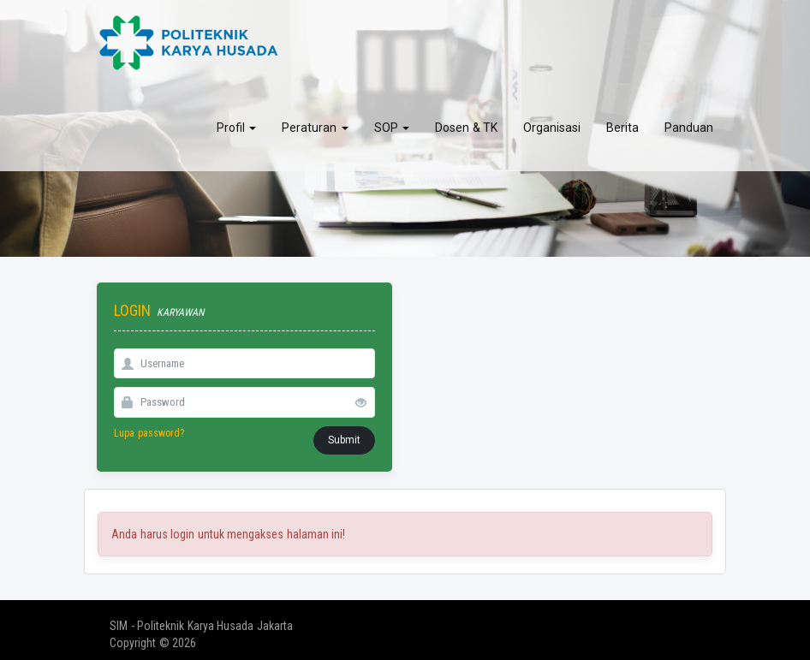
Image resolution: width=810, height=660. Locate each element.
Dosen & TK (466, 124)
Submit (344, 440)
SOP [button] (392, 124)
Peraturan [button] (315, 124)
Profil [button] (237, 124)
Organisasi (552, 124)
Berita (622, 124)
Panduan (688, 124)
